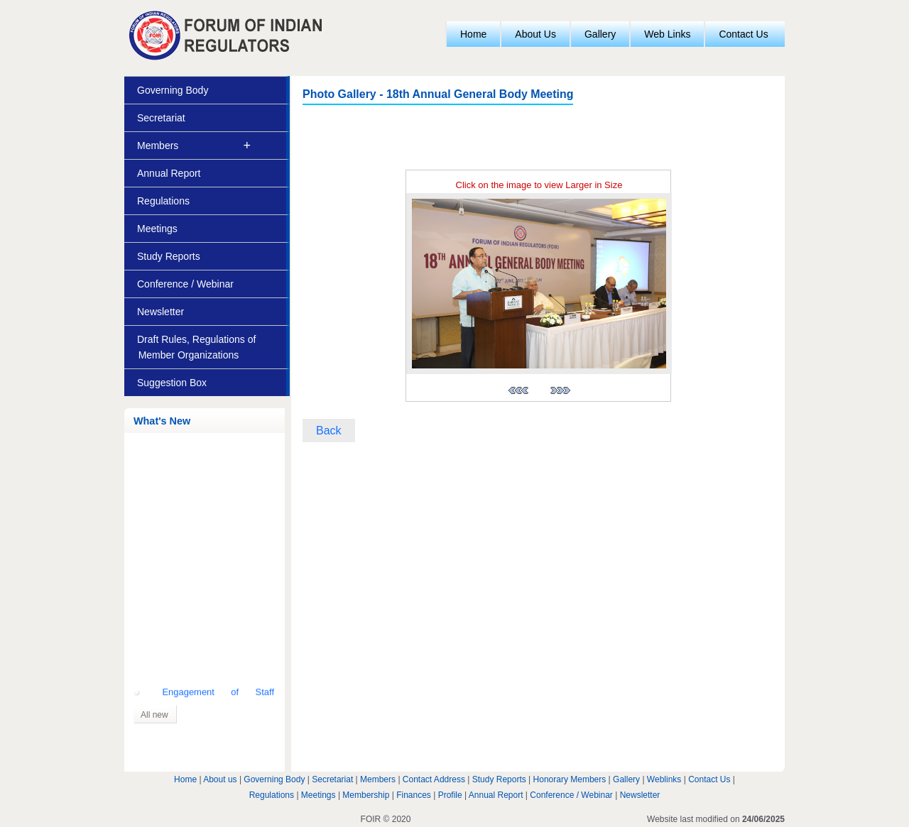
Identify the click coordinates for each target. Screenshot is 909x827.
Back (329, 431)
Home (473, 34)
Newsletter (160, 311)
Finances (413, 795)
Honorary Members (569, 779)
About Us (535, 34)
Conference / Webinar (185, 284)
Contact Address (434, 779)
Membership (365, 795)
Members (157, 145)
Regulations (163, 201)
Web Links (667, 34)
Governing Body (172, 90)
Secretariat (161, 118)
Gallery (600, 34)
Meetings (157, 228)
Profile (450, 795)
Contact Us (743, 34)
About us (219, 779)
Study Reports (168, 256)
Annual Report (169, 173)
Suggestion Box (172, 382)
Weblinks (664, 779)
